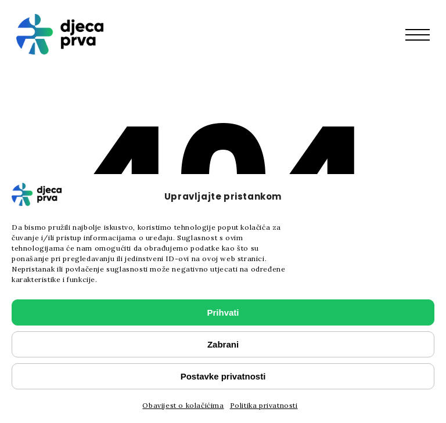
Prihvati (223, 312)
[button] (423, 34)
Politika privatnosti (264, 405)
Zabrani (223, 344)
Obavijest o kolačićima (183, 405)
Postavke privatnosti (223, 376)
